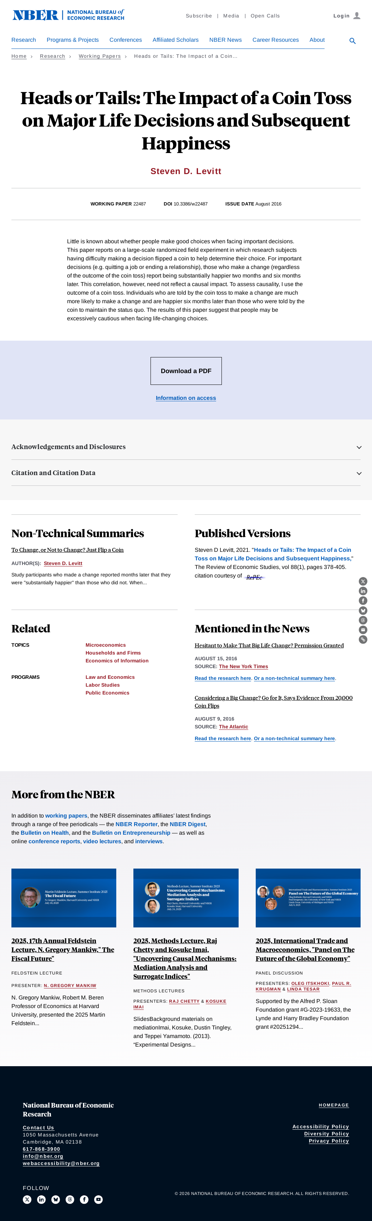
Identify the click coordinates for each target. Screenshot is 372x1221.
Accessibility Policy (320, 1126)
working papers (66, 816)
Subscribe (199, 16)
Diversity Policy (326, 1133)
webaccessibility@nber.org (61, 1163)
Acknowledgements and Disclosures (68, 446)
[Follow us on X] (27, 1199)
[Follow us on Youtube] (98, 1199)
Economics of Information (117, 660)
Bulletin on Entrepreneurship (131, 833)
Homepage (334, 1105)
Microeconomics (106, 645)
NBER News (225, 40)
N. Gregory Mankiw (70, 985)
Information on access (186, 398)
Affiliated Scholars (176, 40)
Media (231, 16)
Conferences (125, 40)
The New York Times (243, 666)
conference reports (54, 841)
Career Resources (276, 40)
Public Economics (107, 693)
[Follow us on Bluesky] (55, 1199)
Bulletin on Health (45, 833)
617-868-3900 (41, 1149)
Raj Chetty (184, 1001)
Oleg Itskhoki (310, 983)
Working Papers (100, 56)
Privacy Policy (329, 1141)
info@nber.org (43, 1156)
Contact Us (39, 1127)
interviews (149, 841)
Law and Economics (110, 677)
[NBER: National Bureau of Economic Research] (74, 19)
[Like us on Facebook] (84, 1199)
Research (23, 40)
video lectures (102, 841)
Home (19, 56)
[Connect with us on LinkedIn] (41, 1199)
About (317, 40)
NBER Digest (187, 824)
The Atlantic (233, 726)
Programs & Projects (73, 40)
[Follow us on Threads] (70, 1199)
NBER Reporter (137, 824)
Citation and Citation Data (53, 472)
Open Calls (265, 16)
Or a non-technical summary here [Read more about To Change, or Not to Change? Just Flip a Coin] (294, 678)
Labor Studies (103, 685)
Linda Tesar (303, 989)
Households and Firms (113, 653)
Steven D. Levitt (186, 171)
